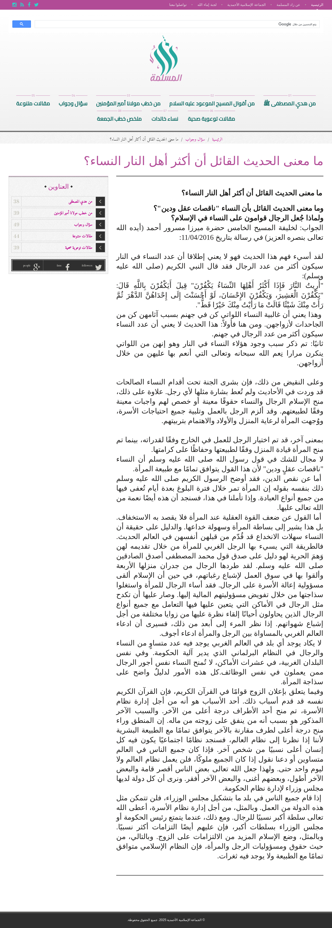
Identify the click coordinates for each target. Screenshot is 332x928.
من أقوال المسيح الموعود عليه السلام (212, 102)
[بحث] (177, 24)
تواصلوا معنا (178, 5)
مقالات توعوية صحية (211, 117)
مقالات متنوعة (33, 102)
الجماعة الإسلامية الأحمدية (246, 5)
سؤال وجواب (73, 102)
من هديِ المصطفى (58, 201)
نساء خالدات (164, 117)
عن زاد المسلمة (288, 5)
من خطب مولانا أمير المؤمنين (128, 102)
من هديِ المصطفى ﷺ (289, 102)
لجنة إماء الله (206, 5)
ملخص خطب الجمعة (119, 117)
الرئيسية (317, 5)
